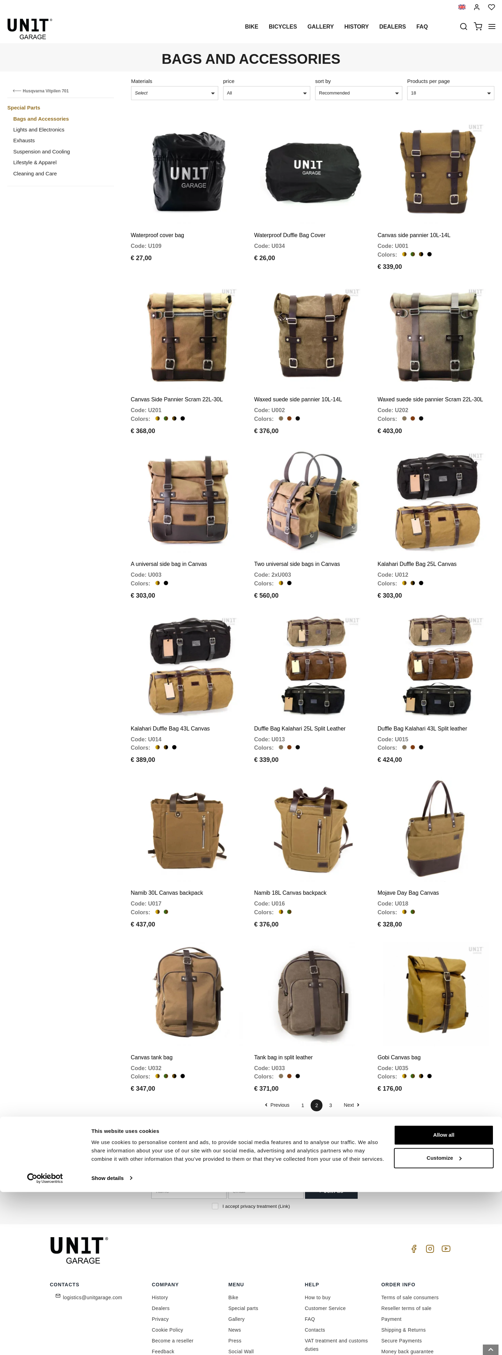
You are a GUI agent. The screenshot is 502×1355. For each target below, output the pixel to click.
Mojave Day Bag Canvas (408, 845)
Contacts (315, 1272)
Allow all (444, 1298)
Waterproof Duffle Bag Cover (290, 226)
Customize (444, 1321)
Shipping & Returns (403, 1272)
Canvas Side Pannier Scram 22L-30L (177, 381)
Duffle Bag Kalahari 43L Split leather (422, 690)
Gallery (320, 27)
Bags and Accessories (41, 119)
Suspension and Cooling (41, 151)
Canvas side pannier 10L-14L (414, 226)
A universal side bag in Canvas (169, 535)
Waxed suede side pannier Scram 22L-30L (430, 381)
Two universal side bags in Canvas (297, 535)
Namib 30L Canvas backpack (167, 845)
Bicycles (283, 27)
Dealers (392, 27)
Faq (422, 27)
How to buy (317, 1240)
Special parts (243, 1251)
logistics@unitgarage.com (92, 1240)
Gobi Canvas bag (399, 1000)
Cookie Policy (167, 1272)
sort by (323, 81)
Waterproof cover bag (157, 226)
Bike (251, 27)
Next (351, 1048)
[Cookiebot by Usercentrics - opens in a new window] (45, 1341)
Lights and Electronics (38, 130)
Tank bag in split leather (283, 1000)
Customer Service (325, 1251)
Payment (391, 1262)
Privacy (160, 1262)
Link (284, 1149)
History (356, 27)
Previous (277, 1048)
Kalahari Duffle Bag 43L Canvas (170, 690)
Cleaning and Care (35, 173)
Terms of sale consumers (410, 1240)
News (234, 1272)
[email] (266, 1134)
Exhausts (24, 140)
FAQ (310, 1262)
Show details (107, 1341)
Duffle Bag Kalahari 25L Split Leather (299, 690)
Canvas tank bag (152, 1000)
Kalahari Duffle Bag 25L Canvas (417, 535)
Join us (331, 1134)
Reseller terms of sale (406, 1251)
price (229, 81)
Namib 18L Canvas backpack (290, 845)
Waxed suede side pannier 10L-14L (298, 381)
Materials (141, 81)
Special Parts (23, 108)
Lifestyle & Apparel (34, 162)
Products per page (428, 81)
